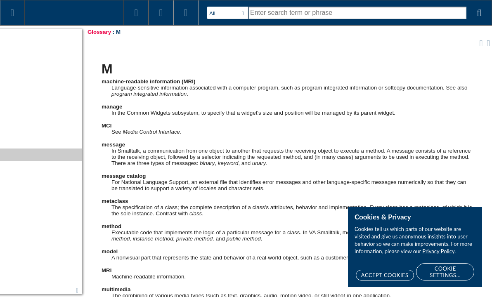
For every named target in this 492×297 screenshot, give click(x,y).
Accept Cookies (385, 275)
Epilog (11, 290)
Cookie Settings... (445, 271)
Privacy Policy (438, 251)
